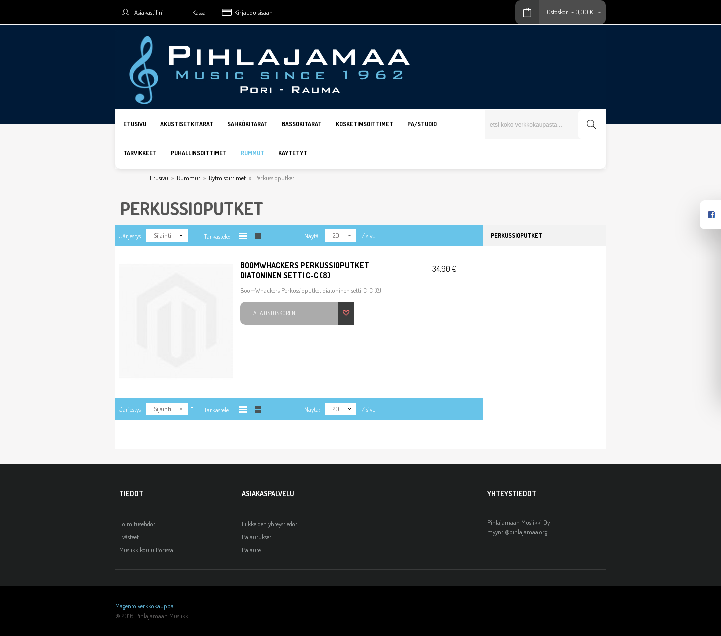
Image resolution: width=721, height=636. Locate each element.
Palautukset (256, 537)
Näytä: (312, 236)
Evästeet (129, 537)
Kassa (199, 12)
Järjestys (130, 236)
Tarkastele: (217, 236)
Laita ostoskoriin (272, 313)
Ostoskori (558, 12)
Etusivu (159, 178)
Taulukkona (258, 236)
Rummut (188, 178)
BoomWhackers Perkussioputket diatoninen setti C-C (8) (304, 270)
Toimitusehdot (137, 524)
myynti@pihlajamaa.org (517, 532)
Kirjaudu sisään (253, 12)
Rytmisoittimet (227, 178)
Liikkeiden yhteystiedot (269, 524)
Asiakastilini (149, 12)
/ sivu (369, 236)
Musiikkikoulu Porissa (146, 550)
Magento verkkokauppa (144, 606)
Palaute (251, 550)
